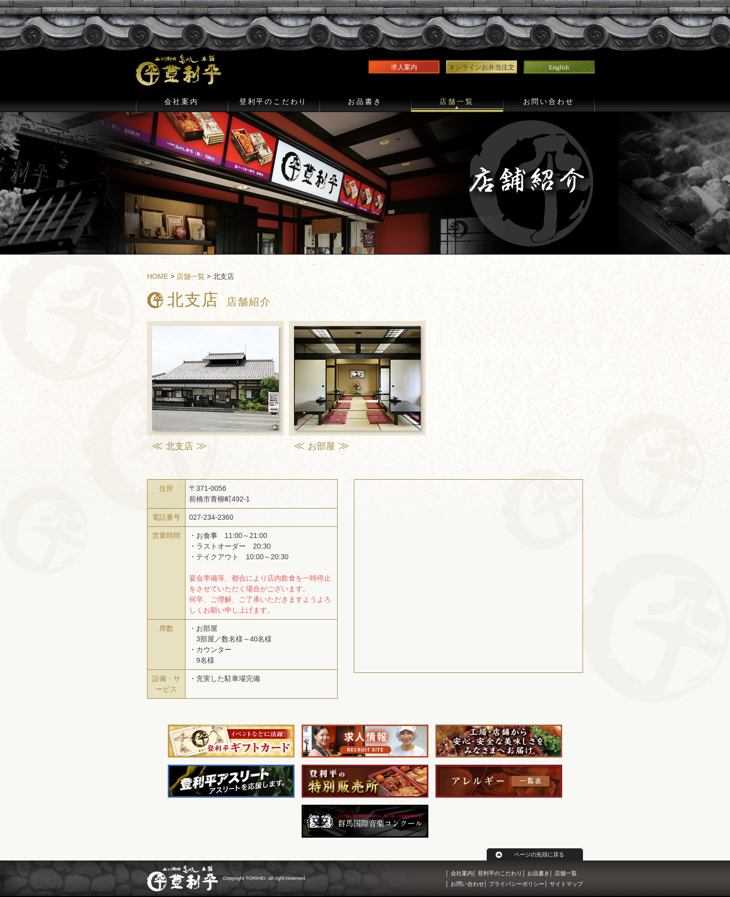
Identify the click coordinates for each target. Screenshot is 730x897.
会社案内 (181, 101)
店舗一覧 (456, 101)
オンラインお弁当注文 (482, 67)
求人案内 (404, 67)
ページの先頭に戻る (539, 854)
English (559, 67)
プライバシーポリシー (516, 884)
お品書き (365, 101)
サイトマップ (566, 884)
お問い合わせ (548, 101)
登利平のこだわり (273, 101)
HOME (157, 276)
